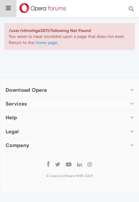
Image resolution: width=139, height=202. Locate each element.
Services (16, 104)
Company (17, 145)
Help (11, 117)
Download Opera (26, 90)
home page (46, 42)
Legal (12, 131)
